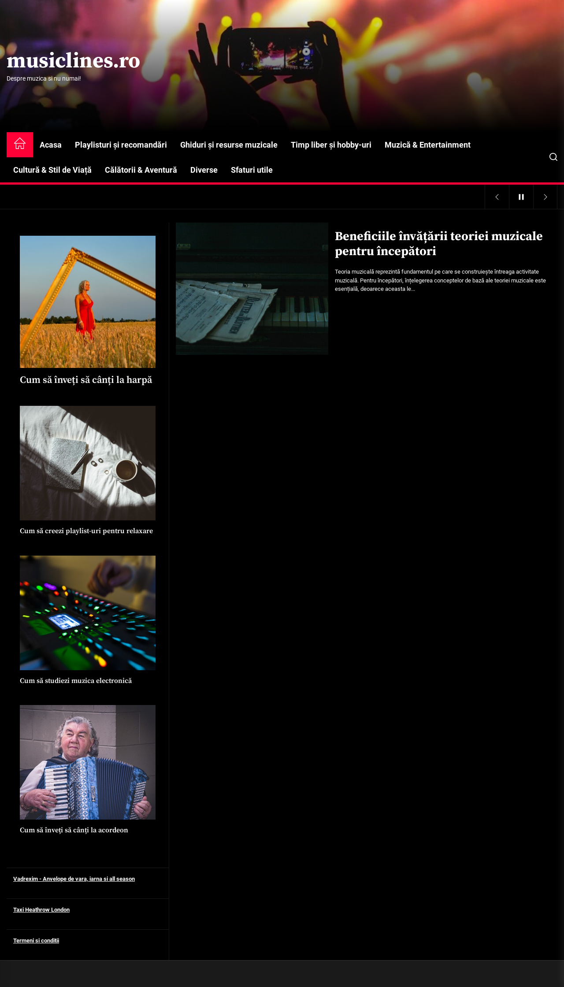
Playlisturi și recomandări (121, 144)
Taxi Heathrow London (41, 909)
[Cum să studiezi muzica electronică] (88, 613)
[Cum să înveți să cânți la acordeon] (88, 762)
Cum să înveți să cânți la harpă (86, 380)
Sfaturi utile (252, 169)
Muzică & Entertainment (428, 144)
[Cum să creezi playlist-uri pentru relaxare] (88, 463)
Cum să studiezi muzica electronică (76, 680)
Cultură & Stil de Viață (52, 169)
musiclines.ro (73, 61)
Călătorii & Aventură (141, 169)
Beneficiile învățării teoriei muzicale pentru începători (439, 244)
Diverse (204, 169)
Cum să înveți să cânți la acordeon (74, 830)
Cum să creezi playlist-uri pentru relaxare (86, 531)
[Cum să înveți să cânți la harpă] (88, 302)
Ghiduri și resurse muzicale (229, 144)
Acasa (51, 144)
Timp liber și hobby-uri (331, 144)
